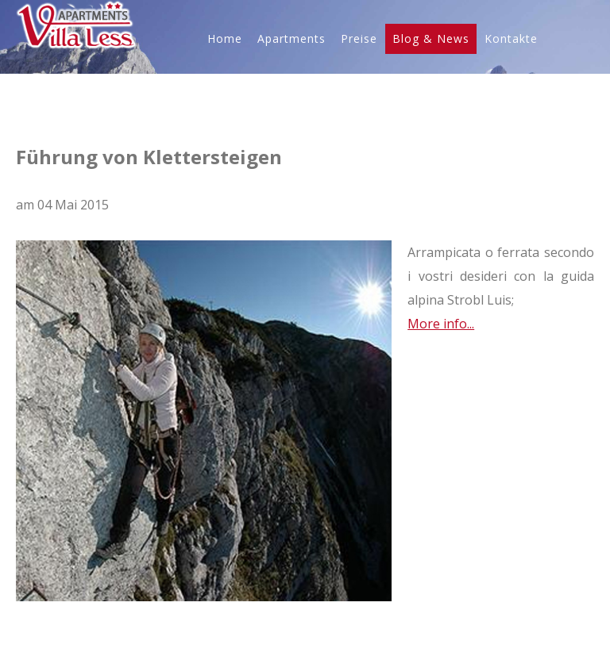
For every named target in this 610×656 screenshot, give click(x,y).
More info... (440, 323)
